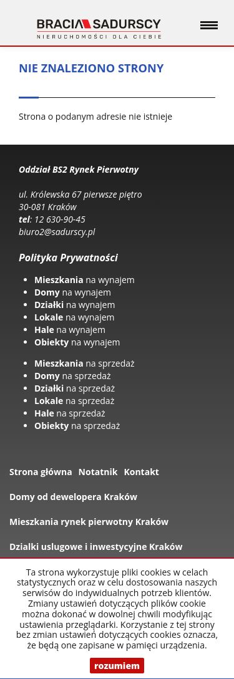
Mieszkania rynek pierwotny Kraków (88, 521)
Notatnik (98, 472)
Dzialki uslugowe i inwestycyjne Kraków (96, 546)
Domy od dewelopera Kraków (73, 497)
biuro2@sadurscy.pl (57, 232)
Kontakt (141, 472)
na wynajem (84, 280)
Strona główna (40, 472)
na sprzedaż (84, 363)
